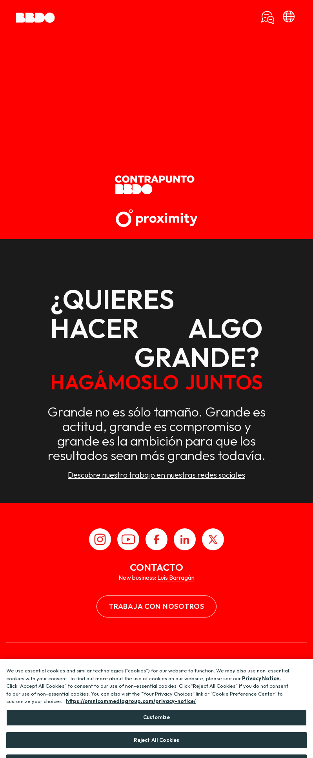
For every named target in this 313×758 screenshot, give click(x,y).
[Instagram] (100, 539)
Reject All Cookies (156, 746)
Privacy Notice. (261, 684)
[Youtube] (128, 539)
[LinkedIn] (185, 539)
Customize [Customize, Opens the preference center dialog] (156, 723)
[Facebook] (156, 539)
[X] (213, 539)
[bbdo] (289, 18)
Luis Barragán (176, 577)
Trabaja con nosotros (156, 606)
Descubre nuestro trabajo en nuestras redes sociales (156, 475)
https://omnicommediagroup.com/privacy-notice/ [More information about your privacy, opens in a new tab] (131, 707)
